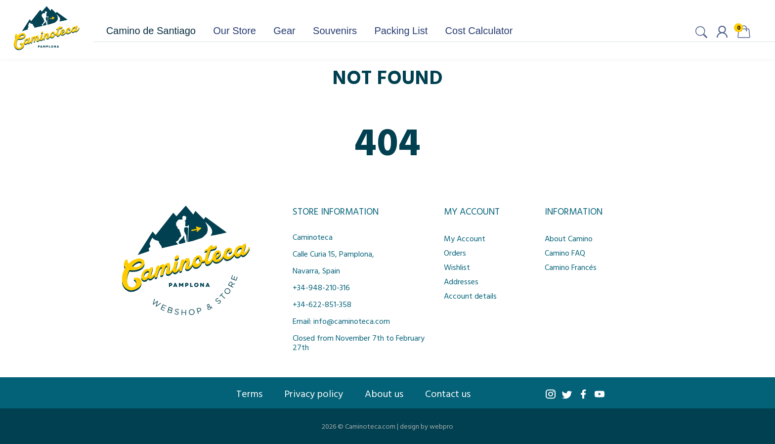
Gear (284, 30)
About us (384, 393)
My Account (464, 238)
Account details (470, 296)
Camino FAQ (565, 253)
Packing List (401, 30)
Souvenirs (335, 30)
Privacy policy (313, 393)
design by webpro (426, 426)
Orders (455, 253)
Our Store (234, 30)
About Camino (569, 238)
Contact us (448, 393)
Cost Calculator (479, 30)
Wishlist (457, 267)
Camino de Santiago (151, 30)
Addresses (461, 281)
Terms (249, 393)
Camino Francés (571, 267)
